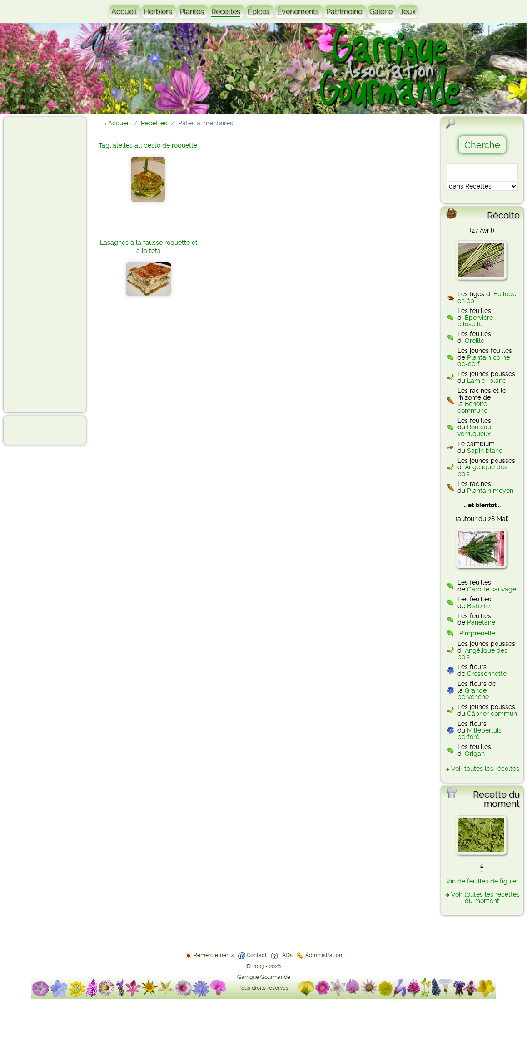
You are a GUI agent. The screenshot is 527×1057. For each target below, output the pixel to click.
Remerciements (214, 955)
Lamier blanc (486, 380)
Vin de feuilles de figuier (482, 881)
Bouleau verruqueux (474, 430)
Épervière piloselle (475, 321)
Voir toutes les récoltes (485, 768)
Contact (257, 955)
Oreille (474, 340)
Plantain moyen (490, 490)
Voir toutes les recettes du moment (485, 897)
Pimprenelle (477, 633)
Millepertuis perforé (479, 733)
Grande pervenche (473, 693)
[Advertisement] (43, 264)
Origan (475, 753)
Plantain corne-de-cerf (484, 360)
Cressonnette (487, 673)
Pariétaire (481, 622)
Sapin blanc (484, 450)
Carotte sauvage (491, 589)
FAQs (286, 955)
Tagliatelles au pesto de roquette (148, 145)
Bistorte (478, 606)
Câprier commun (492, 713)
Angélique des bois (482, 470)
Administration (323, 955)
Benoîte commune (472, 407)
